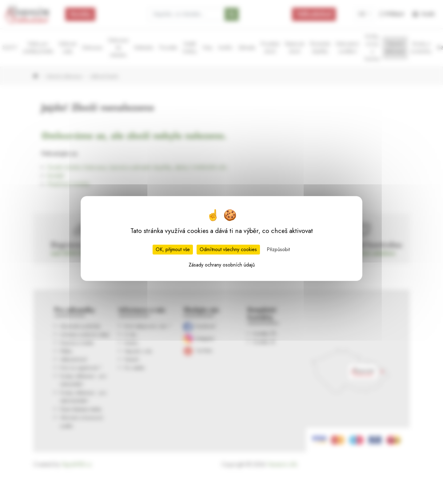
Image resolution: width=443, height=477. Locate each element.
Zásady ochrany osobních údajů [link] (222, 264)
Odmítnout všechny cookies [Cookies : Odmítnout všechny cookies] (228, 249)
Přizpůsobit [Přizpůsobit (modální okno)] (278, 249)
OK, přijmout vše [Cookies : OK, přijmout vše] (173, 249)
